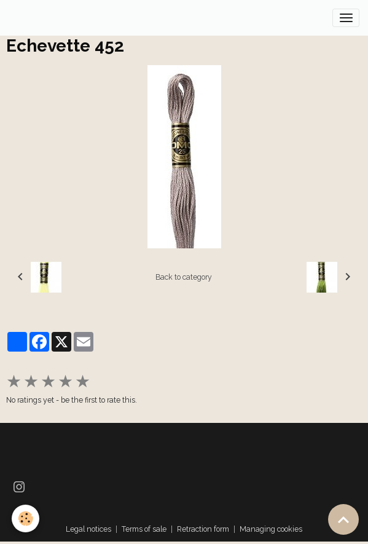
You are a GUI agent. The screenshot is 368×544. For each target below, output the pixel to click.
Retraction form (203, 529)
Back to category (183, 277)
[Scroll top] (343, 519)
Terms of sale (144, 529)
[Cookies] (26, 518)
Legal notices (88, 529)
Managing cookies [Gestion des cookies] (271, 529)
